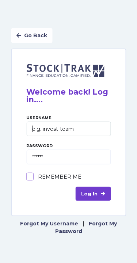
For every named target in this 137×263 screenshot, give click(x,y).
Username (68, 125)
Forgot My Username (49, 223)
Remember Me (59, 176)
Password (68, 153)
